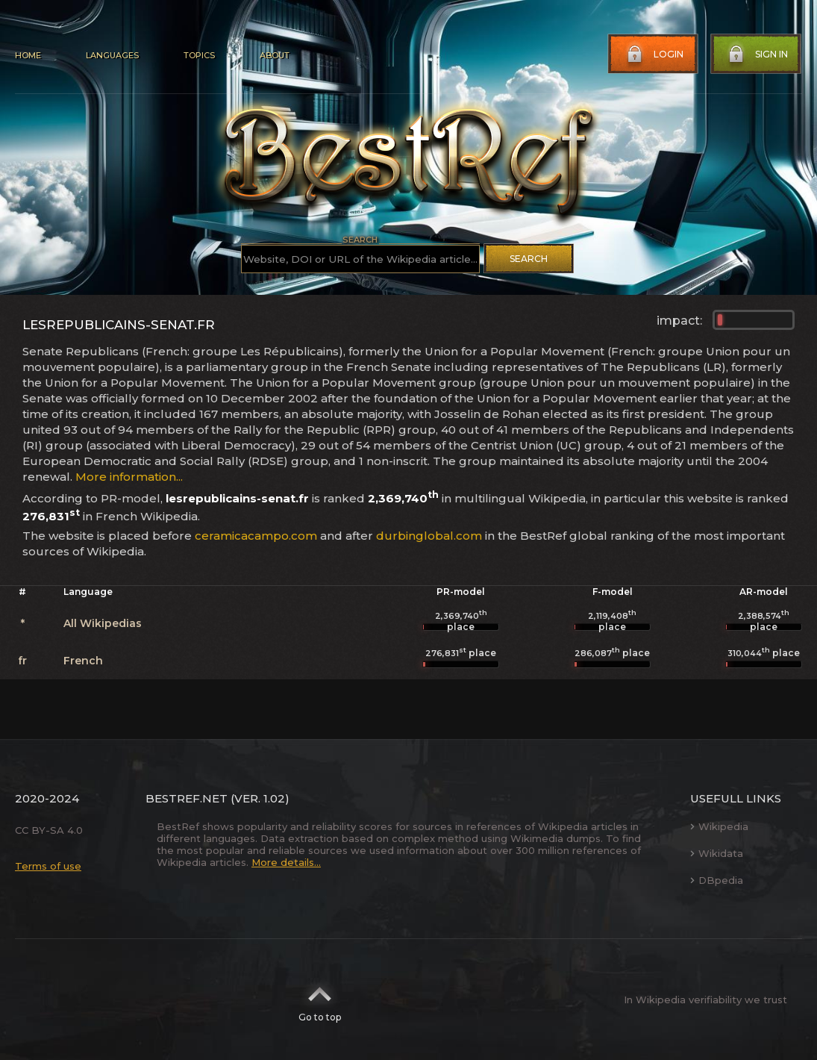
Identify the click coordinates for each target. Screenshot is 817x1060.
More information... (129, 477)
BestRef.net (186, 798)
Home (28, 55)
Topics (199, 55)
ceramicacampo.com (256, 536)
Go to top (320, 999)
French (83, 660)
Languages (112, 55)
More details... (286, 862)
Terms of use (48, 866)
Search (529, 258)
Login (653, 54)
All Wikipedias (102, 623)
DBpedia (716, 880)
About (274, 55)
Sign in (756, 54)
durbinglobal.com (429, 536)
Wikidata (716, 853)
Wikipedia (719, 826)
